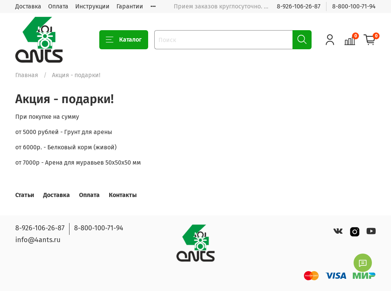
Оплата (58, 6)
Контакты (123, 195)
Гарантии (129, 6)
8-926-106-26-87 (298, 6)
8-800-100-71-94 (354, 6)
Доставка (28, 6)
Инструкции (92, 6)
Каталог (124, 40)
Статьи (24, 195)
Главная (26, 75)
